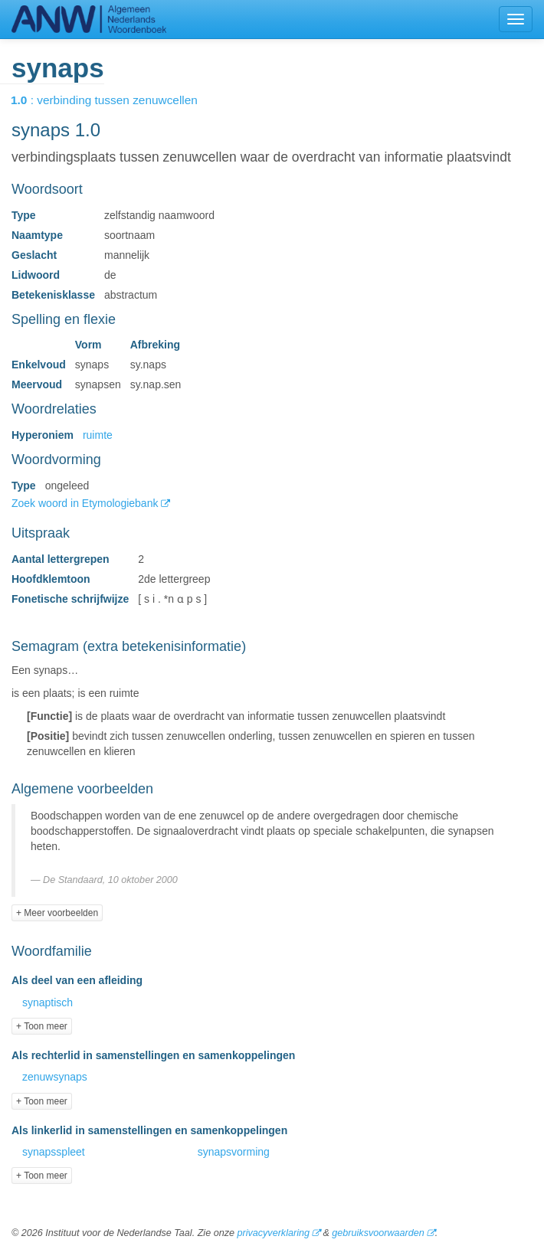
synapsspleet (53, 1152)
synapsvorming (234, 1152)
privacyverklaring (273, 1233)
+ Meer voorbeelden (57, 913)
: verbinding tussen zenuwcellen (115, 99)
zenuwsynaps (54, 1077)
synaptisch (47, 1002)
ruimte (98, 435)
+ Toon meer (41, 1026)
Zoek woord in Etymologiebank (86, 503)
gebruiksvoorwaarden (378, 1233)
